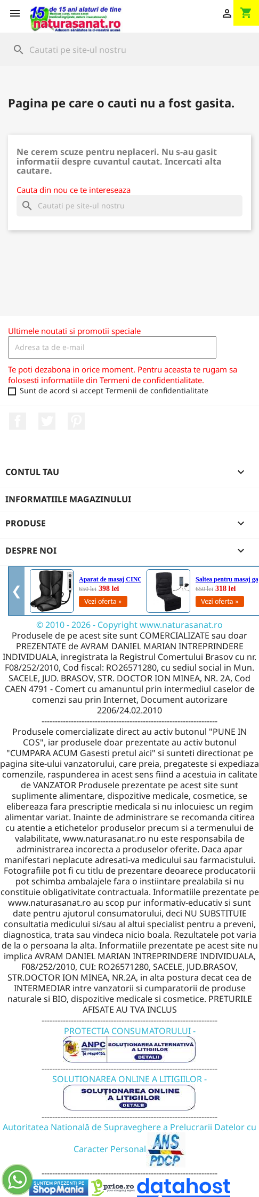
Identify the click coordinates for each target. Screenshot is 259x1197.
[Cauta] (129, 49)
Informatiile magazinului (68, 499)
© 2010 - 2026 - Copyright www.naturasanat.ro (129, 625)
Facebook (17, 421)
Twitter (46, 421)
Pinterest (76, 421)
